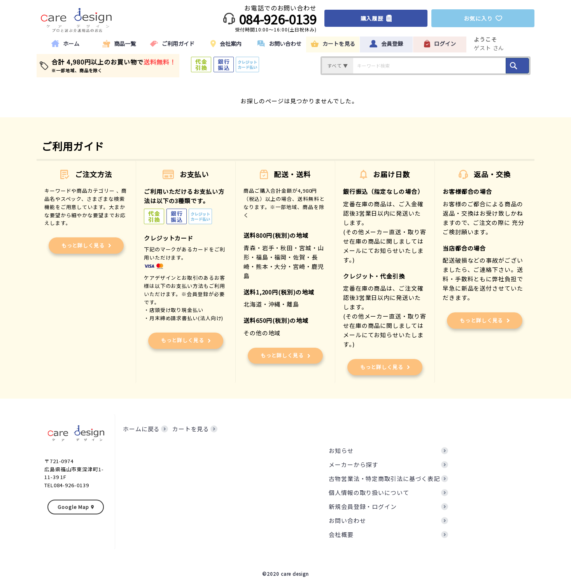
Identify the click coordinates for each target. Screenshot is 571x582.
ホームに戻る (141, 429)
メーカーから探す (353, 464)
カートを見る (190, 429)
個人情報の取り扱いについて (369, 492)
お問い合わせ (347, 520)
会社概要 (341, 534)
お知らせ (341, 450)
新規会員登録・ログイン (363, 506)
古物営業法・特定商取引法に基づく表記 (384, 478)
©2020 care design (285, 573)
